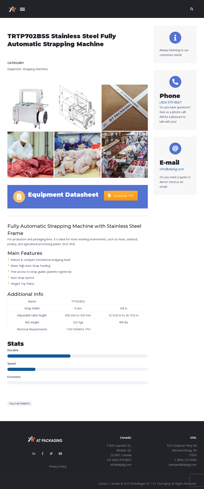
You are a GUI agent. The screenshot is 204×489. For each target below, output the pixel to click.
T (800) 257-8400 (186, 460)
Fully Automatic (19, 403)
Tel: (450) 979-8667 (119, 460)
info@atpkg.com (172, 169)
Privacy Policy (58, 466)
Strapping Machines (35, 69)
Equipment (14, 69)
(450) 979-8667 (170, 102)
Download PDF (120, 196)
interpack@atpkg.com (183, 465)
